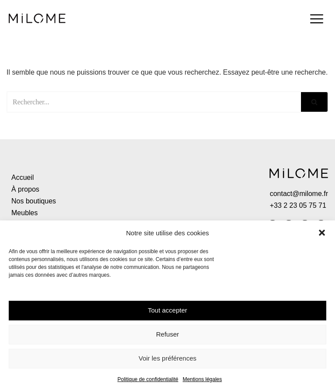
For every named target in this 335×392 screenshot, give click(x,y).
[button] (322, 232)
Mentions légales (202, 379)
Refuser (167, 334)
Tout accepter (167, 310)
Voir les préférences (168, 358)
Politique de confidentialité (147, 379)
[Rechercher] (154, 102)
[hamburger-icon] (316, 20)
